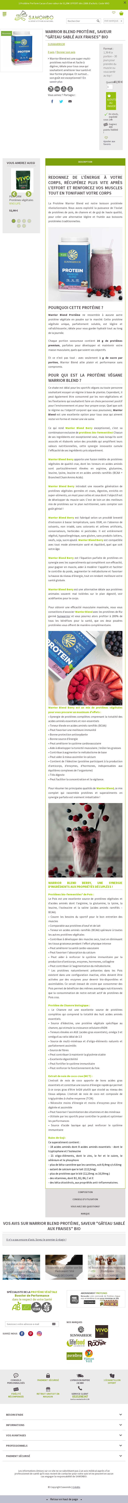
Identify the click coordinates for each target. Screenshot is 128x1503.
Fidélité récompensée (16, 1395)
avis (51, 52)
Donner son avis (66, 52)
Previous (14, 194)
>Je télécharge (107, 1275)
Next (28, 194)
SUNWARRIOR (56, 44)
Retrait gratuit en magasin (48, 1395)
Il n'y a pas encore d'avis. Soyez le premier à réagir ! (36, 1239)
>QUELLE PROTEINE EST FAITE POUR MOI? (22, 1273)
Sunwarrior (63, 616)
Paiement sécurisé (48, 1380)
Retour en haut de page (64, 1499)
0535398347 (80, 1396)
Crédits (76, 1487)
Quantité (110, 82)
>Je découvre (64, 1275)
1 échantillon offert (112, 1381)
